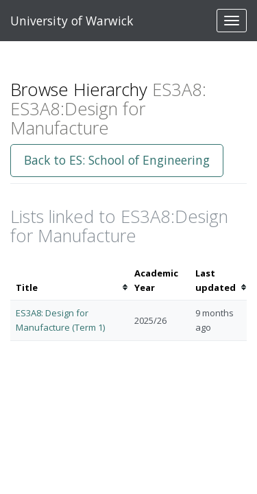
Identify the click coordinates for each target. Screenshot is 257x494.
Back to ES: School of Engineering (117, 160)
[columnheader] (69, 281)
